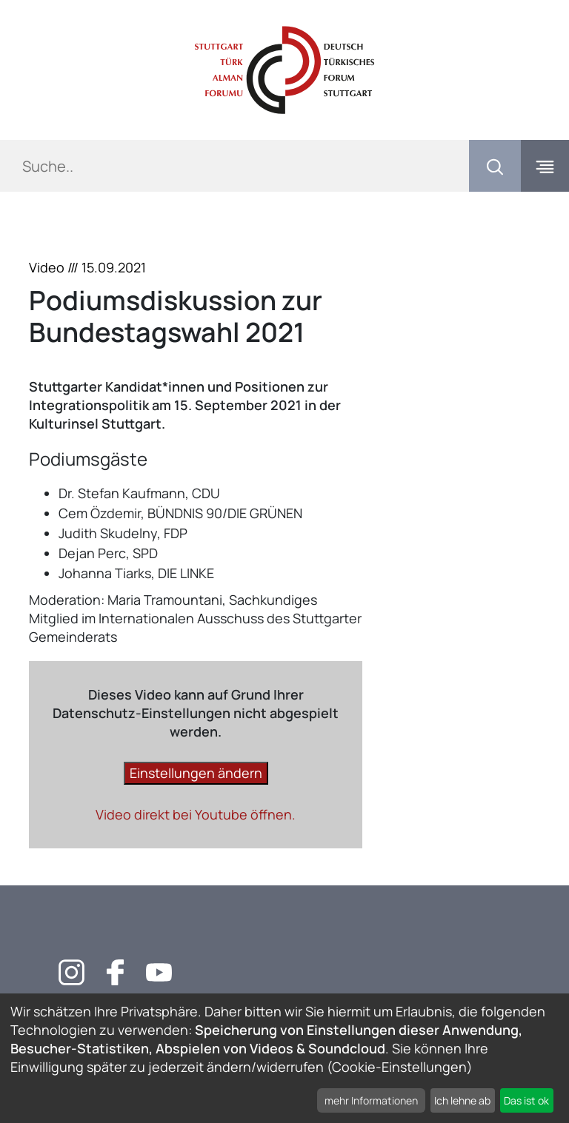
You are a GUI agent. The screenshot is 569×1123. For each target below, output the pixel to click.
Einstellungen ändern (196, 773)
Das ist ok (526, 1100)
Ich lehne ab (462, 1100)
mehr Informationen (371, 1100)
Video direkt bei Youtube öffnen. (196, 814)
